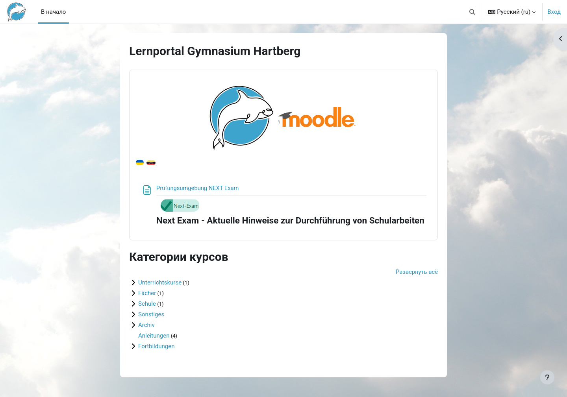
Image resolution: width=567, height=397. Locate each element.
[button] (472, 12)
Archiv (146, 325)
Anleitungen (153, 336)
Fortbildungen (156, 346)
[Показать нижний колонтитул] (547, 377)
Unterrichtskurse (160, 282)
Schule (147, 304)
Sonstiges (151, 314)
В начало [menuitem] (53, 11)
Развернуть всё (416, 272)
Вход (554, 11)
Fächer (147, 293)
